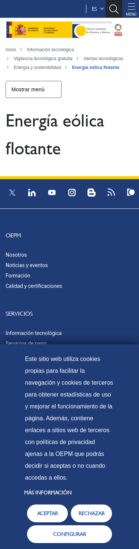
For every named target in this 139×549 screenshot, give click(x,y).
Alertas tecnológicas (103, 58)
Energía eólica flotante (95, 67)
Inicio (11, 49)
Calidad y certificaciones (34, 286)
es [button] (98, 9)
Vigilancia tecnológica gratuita (43, 58)
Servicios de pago (26, 343)
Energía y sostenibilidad (37, 67)
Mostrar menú (27, 89)
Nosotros (16, 255)
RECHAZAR (92, 513)
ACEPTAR (47, 513)
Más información (48, 493)
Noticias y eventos (27, 265)
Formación (18, 276)
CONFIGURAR (69, 534)
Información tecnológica (50, 49)
